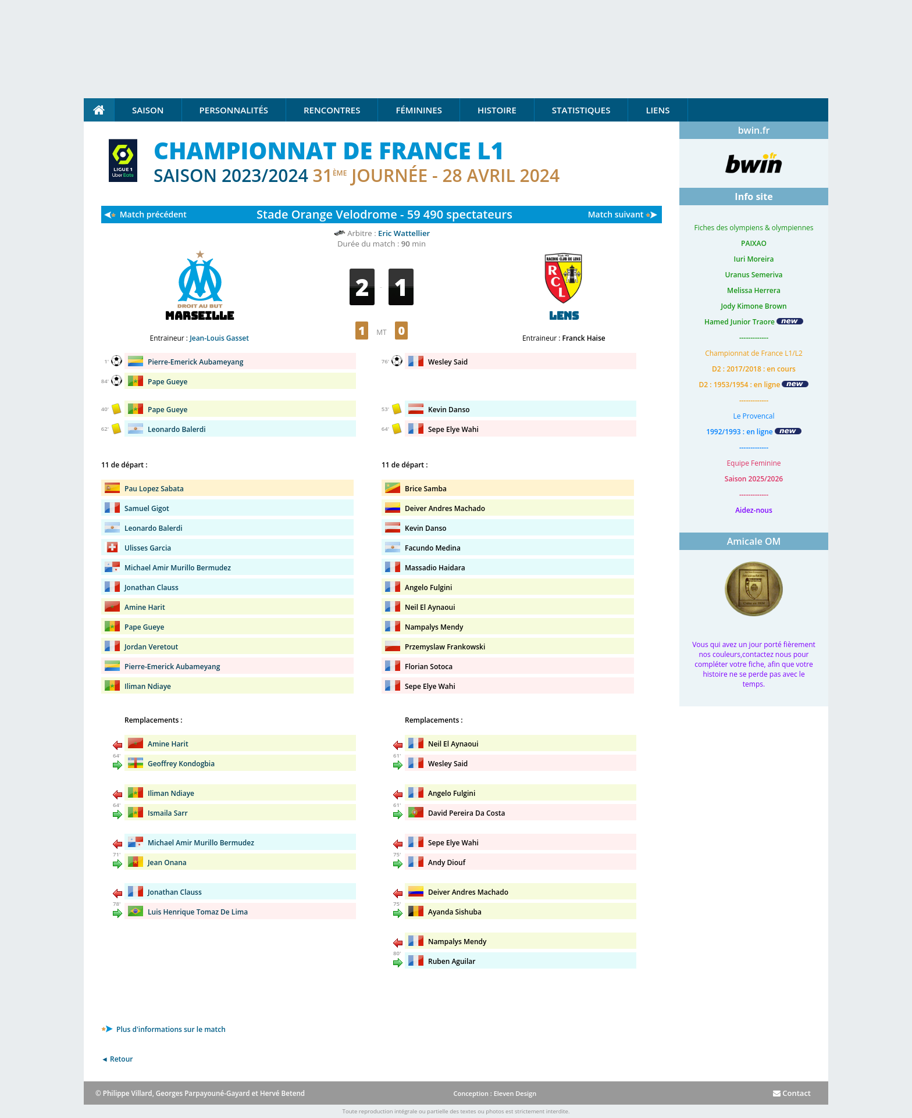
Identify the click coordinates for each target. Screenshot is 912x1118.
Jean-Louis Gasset (219, 338)
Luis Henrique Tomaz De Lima (198, 912)
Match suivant (616, 214)
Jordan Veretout (151, 647)
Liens (657, 110)
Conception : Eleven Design (494, 1093)
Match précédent (153, 214)
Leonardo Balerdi (177, 429)
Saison (148, 110)
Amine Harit (144, 607)
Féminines (418, 110)
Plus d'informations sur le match (163, 1029)
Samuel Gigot (146, 508)
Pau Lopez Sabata (154, 489)
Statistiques (581, 110)
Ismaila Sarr (168, 813)
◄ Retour (117, 1059)
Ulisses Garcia (147, 548)
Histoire (497, 110)
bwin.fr (754, 130)
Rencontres (332, 110)
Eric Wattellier (404, 233)
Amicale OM (754, 541)
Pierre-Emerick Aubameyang (195, 362)
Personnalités (234, 110)
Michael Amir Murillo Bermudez (177, 568)
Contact (792, 1093)
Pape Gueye (167, 382)
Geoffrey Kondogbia (181, 764)
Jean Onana (167, 862)
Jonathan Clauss (151, 587)
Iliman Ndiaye (147, 686)
